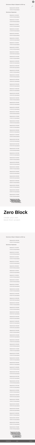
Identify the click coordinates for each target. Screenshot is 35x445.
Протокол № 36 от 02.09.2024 (14, 176)
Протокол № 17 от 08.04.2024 (14, 88)
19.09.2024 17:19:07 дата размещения (14, 187)
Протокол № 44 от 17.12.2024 (15, 432)
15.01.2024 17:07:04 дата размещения (14, 26)
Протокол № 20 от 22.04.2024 (14, 102)
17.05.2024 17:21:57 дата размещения (14, 118)
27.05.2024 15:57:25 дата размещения (14, 122)
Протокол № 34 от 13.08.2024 (14, 399)
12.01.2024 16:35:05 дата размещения (14, 21)
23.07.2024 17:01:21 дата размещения (14, 387)
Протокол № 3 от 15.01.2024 (14, 24)
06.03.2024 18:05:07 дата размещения (14, 67)
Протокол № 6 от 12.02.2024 (14, 38)
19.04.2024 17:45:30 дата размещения (14, 99)
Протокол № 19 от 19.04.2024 (14, 330)
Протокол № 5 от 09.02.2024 (14, 33)
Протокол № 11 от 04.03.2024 (14, 61)
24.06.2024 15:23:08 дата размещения (14, 136)
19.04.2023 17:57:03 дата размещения (14, 242)
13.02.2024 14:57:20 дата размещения (14, 44)
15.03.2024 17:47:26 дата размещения (14, 72)
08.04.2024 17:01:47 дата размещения (14, 90)
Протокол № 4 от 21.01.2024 (14, 261)
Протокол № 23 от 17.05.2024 (14, 116)
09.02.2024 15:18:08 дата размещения (14, 35)
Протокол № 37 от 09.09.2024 (14, 180)
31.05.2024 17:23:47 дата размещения (14, 127)
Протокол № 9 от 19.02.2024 (14, 284)
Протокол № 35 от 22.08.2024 (14, 171)
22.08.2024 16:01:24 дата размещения (14, 173)
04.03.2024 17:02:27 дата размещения (14, 295)
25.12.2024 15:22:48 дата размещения (16, 434)
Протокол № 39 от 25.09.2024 (14, 422)
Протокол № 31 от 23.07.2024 (14, 153)
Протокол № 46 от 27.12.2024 (16, 433)
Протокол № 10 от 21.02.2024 (14, 56)
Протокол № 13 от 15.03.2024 (14, 70)
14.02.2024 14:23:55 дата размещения (14, 49)
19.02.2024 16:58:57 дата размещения (14, 53)
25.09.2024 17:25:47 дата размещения (14, 191)
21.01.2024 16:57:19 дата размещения (14, 30)
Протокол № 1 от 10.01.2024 (14, 15)
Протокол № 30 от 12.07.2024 (14, 148)
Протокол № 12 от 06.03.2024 (14, 65)
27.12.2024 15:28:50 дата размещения (16, 202)
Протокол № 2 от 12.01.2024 (14, 19)
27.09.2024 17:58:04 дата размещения (14, 196)
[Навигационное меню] (33, 1)
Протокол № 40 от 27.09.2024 (14, 194)
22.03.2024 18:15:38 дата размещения (14, 76)
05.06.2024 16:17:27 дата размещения (14, 364)
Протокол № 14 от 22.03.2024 (14, 307)
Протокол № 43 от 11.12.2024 (15, 199)
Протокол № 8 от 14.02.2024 (14, 47)
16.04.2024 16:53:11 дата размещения (14, 95)
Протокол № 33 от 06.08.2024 (14, 162)
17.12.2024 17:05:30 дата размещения (15, 201)
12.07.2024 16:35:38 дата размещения (14, 150)
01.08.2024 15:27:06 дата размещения (14, 159)
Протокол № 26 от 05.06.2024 (14, 130)
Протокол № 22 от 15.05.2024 (14, 111)
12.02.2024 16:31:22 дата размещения (14, 272)
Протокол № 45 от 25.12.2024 (15, 200)
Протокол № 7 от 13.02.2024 (14, 42)
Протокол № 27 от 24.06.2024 (14, 134)
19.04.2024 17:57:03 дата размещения (14, 9)
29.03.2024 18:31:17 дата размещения (14, 81)
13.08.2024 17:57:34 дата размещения (14, 168)
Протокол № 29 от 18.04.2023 (14, 240)
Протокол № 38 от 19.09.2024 (14, 185)
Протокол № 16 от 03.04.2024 (14, 84)
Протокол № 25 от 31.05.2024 (14, 125)
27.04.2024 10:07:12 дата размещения (14, 109)
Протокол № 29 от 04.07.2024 (14, 376)
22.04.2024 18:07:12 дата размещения (14, 104)
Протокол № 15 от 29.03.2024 (14, 79)
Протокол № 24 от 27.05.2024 (14, 353)
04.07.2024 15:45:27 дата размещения (14, 145)
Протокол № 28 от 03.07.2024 (14, 139)
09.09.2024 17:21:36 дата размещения (14, 182)
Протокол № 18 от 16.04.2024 (14, 93)
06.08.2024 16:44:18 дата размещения (15, 164)
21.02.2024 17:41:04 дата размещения (14, 58)
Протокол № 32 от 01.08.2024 (14, 157)
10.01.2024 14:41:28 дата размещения (14, 249)
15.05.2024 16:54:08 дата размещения (14, 113)
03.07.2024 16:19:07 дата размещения (14, 141)
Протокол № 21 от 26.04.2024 (14, 107)
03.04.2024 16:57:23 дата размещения (14, 318)
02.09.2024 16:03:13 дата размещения (14, 410)
